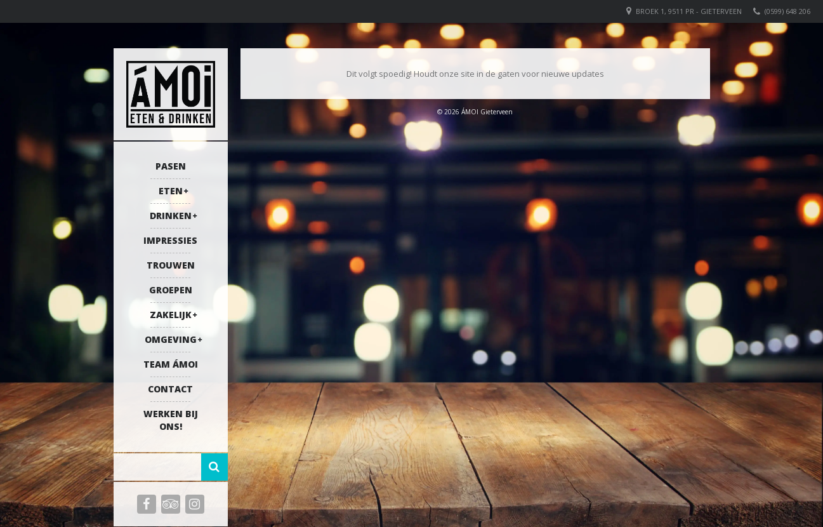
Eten (171, 191)
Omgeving (171, 339)
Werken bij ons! (170, 420)
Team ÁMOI (170, 364)
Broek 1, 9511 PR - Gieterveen (689, 11)
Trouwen (171, 265)
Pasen (170, 166)
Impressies (170, 240)
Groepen (170, 290)
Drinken (171, 216)
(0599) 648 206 (787, 11)
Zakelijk (171, 315)
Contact (170, 389)
